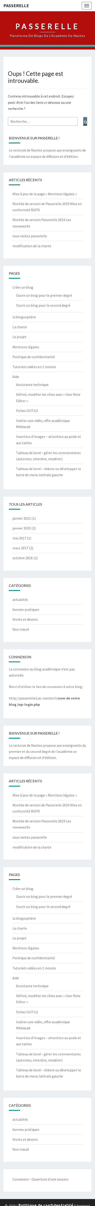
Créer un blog (22, 287)
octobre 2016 (22, 558)
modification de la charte (31, 246)
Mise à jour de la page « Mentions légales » (44, 194)
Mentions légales (25, 347)
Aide (15, 376)
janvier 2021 (21, 518)
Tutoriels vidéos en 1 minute (34, 366)
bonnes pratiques (25, 609)
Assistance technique (32, 384)
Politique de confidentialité (33, 357)
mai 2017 (19, 538)
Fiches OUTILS (27, 410)
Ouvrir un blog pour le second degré (43, 305)
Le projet (19, 337)
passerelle (16, 5)
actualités (20, 599)
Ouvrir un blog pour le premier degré (44, 295)
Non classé (20, 629)
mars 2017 (20, 548)
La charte (19, 327)
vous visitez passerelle (29, 236)
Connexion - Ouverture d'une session (40, 1179)
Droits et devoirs (25, 619)
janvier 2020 (21, 528)
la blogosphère (24, 317)
